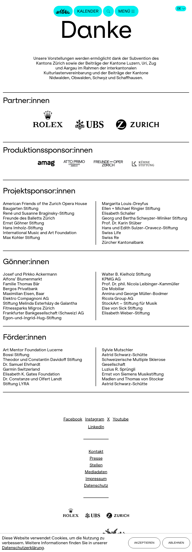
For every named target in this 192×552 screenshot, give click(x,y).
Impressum (96, 478)
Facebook (72, 419)
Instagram (94, 419)
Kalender (88, 11)
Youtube (121, 419)
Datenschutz (96, 485)
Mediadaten (96, 472)
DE (181, 8)
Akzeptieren (144, 542)
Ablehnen (176, 542)
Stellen (96, 465)
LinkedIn (96, 427)
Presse (96, 458)
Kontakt (96, 451)
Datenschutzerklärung (23, 547)
